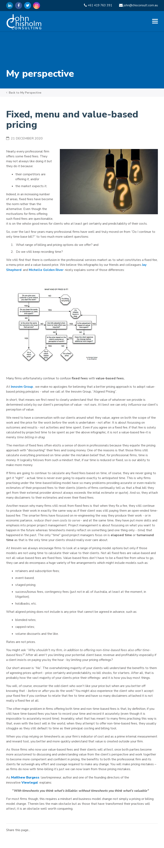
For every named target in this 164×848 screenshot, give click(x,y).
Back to (23, 93)
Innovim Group (22, 386)
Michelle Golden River (46, 270)
